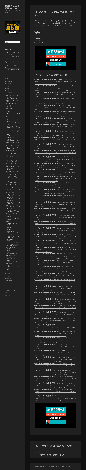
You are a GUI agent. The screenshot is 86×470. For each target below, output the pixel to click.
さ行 (8, 85)
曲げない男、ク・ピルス (13, 224)
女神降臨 (9, 216)
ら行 (8, 275)
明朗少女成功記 (10, 223)
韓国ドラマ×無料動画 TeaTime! (12, 7)
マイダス (9, 111)
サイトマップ (8, 295)
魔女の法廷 (9, 258)
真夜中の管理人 (10, 239)
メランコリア (10, 182)
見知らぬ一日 (10, 247)
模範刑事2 (9, 231)
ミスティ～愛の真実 (12, 150)
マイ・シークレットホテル (13, 113)
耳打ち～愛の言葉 (11, 244)
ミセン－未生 (10, 163)
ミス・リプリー (10, 160)
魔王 (8, 270)
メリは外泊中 (10, 184)
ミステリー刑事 (10, 152)
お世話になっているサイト (11, 290)
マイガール (9, 110)
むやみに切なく (10, 103)
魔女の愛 (9, 257)
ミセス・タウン (10, 161)
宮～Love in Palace (11, 218)
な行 (8, 88)
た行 (8, 87)
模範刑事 (9, 229)
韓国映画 (8, 280)
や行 (8, 273)
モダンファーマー (11, 187)
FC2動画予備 (39, 42)
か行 (8, 83)
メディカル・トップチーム (13, 178)
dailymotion (39, 38)
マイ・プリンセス (11, 126)
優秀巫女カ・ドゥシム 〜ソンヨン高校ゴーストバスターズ (13, 207)
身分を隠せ (9, 249)
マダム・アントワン (12, 134)
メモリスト (9, 181)
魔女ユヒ (9, 260)
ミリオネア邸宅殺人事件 (13, 171)
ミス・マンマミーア (12, 155)
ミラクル (9, 169)
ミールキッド (10, 174)
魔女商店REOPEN (11, 262)
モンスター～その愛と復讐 (13, 189)
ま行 (8, 92)
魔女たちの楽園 (10, 253)
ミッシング (9, 165)
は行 (8, 90)
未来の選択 (9, 228)
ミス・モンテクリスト (12, 157)
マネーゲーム (10, 139)
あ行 (8, 81)
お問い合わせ (8, 293)
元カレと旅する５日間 (12, 211)
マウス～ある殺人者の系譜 (13, 127)
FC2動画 (37, 40)
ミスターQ (9, 148)
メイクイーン (10, 176)
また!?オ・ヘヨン (11, 95)
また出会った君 (10, 97)
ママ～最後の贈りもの (12, 140)
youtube (37, 36)
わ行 (8, 277)
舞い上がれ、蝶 (10, 245)
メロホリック (10, 186)
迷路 (8, 250)
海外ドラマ (9, 278)
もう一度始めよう (11, 108)
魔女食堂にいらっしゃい (13, 266)
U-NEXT (37, 31)
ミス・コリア (10, 153)
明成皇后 (9, 221)
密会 (8, 220)
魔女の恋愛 (9, 255)
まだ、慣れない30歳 (12, 98)
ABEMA (37, 34)
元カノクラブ (10, 210)
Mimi (8, 94)
